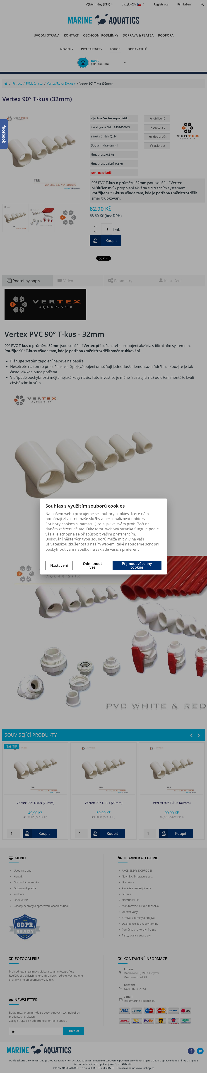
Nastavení (59, 565)
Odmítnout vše (92, 565)
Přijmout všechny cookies (137, 565)
